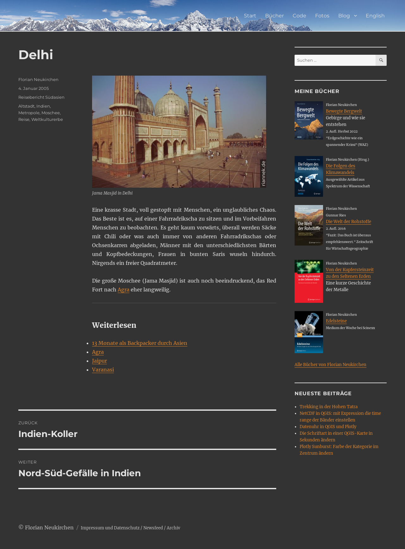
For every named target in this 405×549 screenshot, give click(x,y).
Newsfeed (153, 528)
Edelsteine (336, 321)
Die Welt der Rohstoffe (348, 221)
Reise (23, 119)
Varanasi (103, 369)
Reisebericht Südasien (41, 97)
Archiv (173, 528)
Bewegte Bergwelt (344, 111)
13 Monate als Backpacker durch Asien (139, 343)
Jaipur (99, 361)
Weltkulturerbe (47, 119)
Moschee (50, 112)
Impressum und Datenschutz (110, 528)
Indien (43, 106)
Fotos (322, 16)
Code (299, 16)
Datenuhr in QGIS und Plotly (328, 426)
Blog (344, 16)
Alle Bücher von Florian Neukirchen (330, 364)
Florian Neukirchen (38, 79)
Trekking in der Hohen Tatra (329, 406)
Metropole (29, 112)
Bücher (274, 16)
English (375, 16)
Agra (123, 289)
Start (250, 16)
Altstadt (26, 106)
